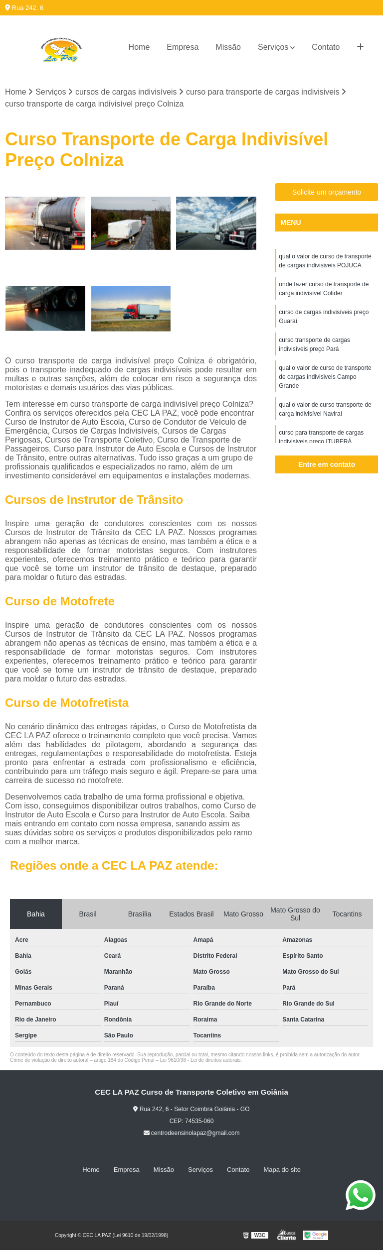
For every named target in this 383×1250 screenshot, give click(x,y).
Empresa (182, 47)
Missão (228, 47)
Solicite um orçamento (327, 192)
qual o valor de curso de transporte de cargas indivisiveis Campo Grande (325, 376)
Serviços (273, 47)
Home (139, 47)
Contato (326, 47)
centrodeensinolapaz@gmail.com (192, 1133)
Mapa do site (281, 1169)
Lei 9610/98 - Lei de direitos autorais (200, 1060)
